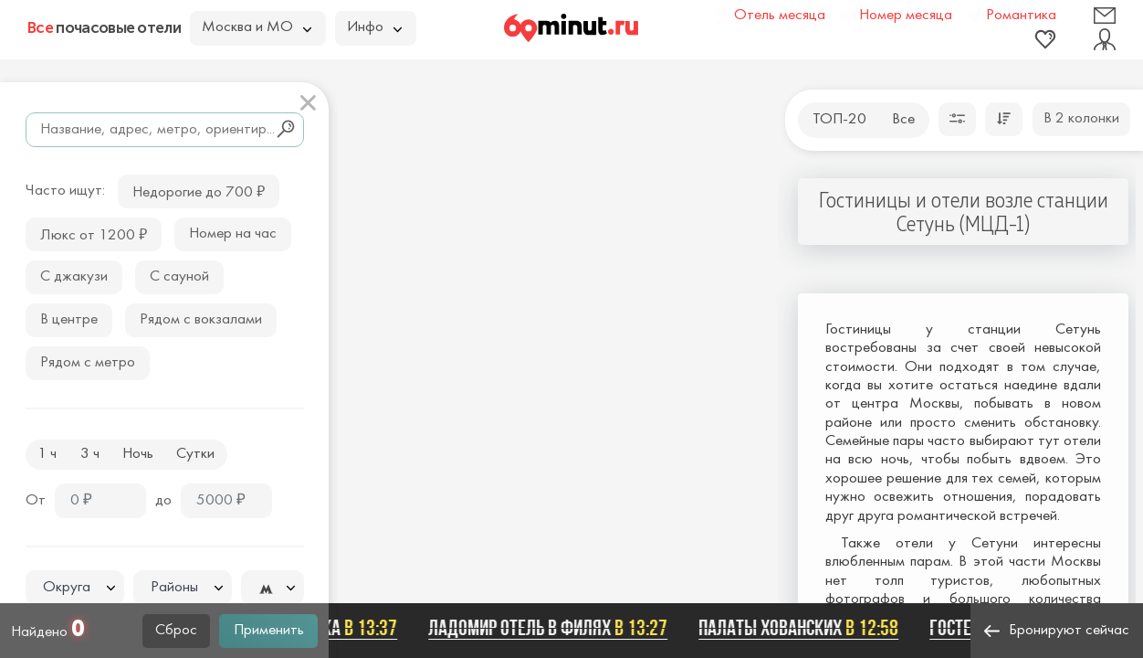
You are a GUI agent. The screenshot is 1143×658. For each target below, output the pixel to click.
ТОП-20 (839, 119)
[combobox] (75, 587)
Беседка (341, 628)
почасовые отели (104, 27)
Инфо (374, 27)
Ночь (137, 454)
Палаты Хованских (802, 628)
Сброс (176, 630)
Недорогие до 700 (198, 190)
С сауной (179, 277)
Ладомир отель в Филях (551, 628)
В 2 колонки (1081, 118)
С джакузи (74, 277)
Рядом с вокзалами (201, 320)
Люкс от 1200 (93, 233)
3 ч (90, 454)
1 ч (47, 454)
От (36, 501)
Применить (269, 630)
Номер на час (233, 234)
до (163, 501)
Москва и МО (256, 27)
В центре (69, 320)
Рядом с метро (87, 363)
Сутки (195, 454)
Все (903, 119)
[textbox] (74, 588)
